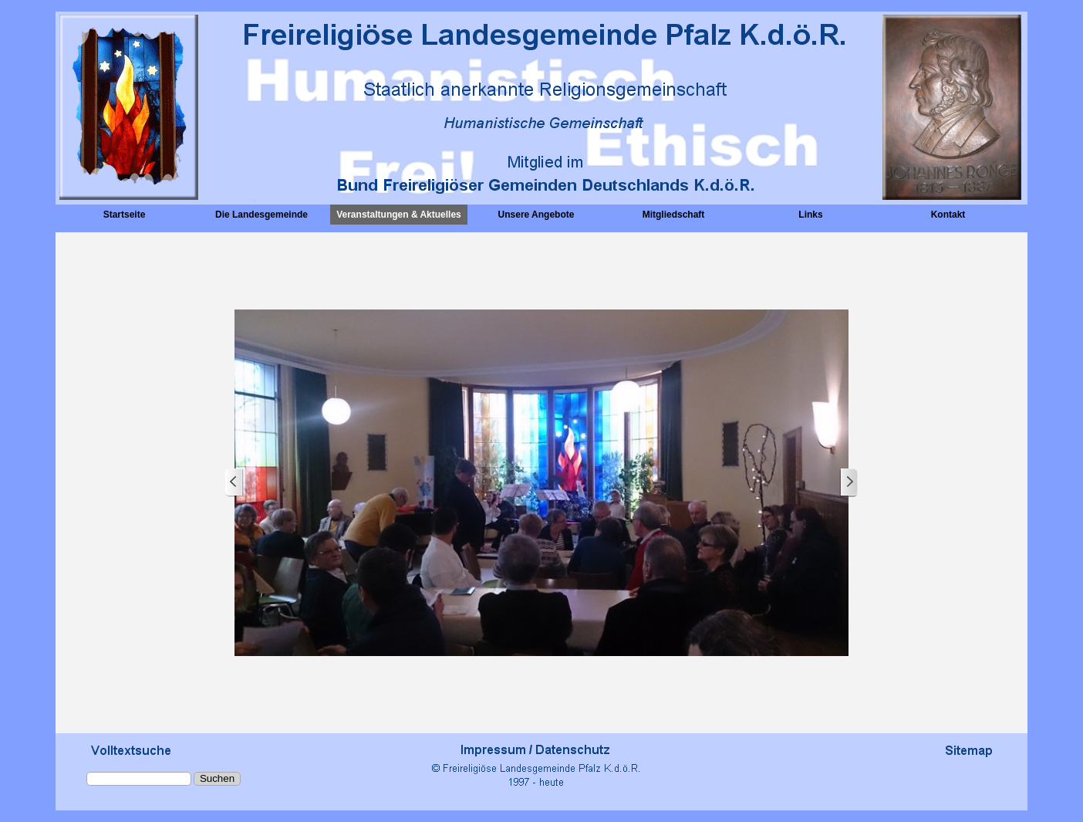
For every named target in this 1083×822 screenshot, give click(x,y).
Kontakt (948, 214)
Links (810, 214)
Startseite (124, 214)
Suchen (217, 778)
